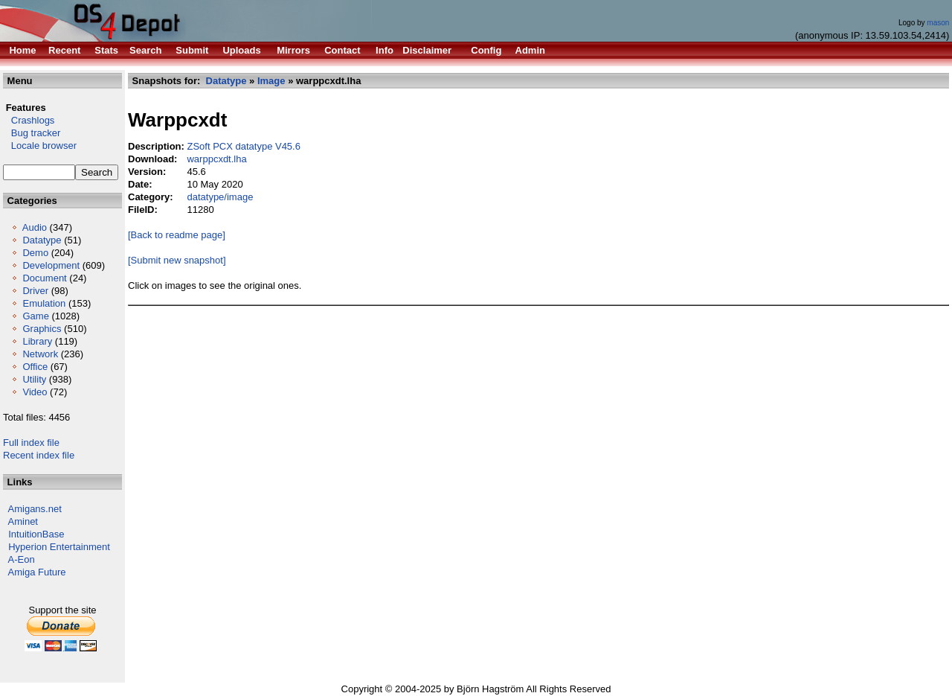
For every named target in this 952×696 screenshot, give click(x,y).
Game (35, 316)
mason (938, 23)
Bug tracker (31, 132)
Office (35, 366)
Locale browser (40, 145)
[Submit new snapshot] (177, 260)
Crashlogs (28, 120)
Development (51, 265)
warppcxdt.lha (216, 159)
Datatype (41, 240)
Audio (34, 227)
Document (44, 278)
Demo (35, 252)
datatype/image (220, 196)
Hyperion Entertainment (59, 546)
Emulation (43, 303)
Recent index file (38, 455)
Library (37, 341)
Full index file (31, 442)
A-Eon (21, 559)
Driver (35, 290)
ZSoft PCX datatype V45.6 (243, 146)
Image (271, 80)
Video (34, 392)
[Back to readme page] (176, 234)
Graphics (41, 328)
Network (40, 354)
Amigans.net (35, 508)
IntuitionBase (36, 534)
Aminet (23, 521)
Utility (34, 379)
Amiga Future (37, 572)
